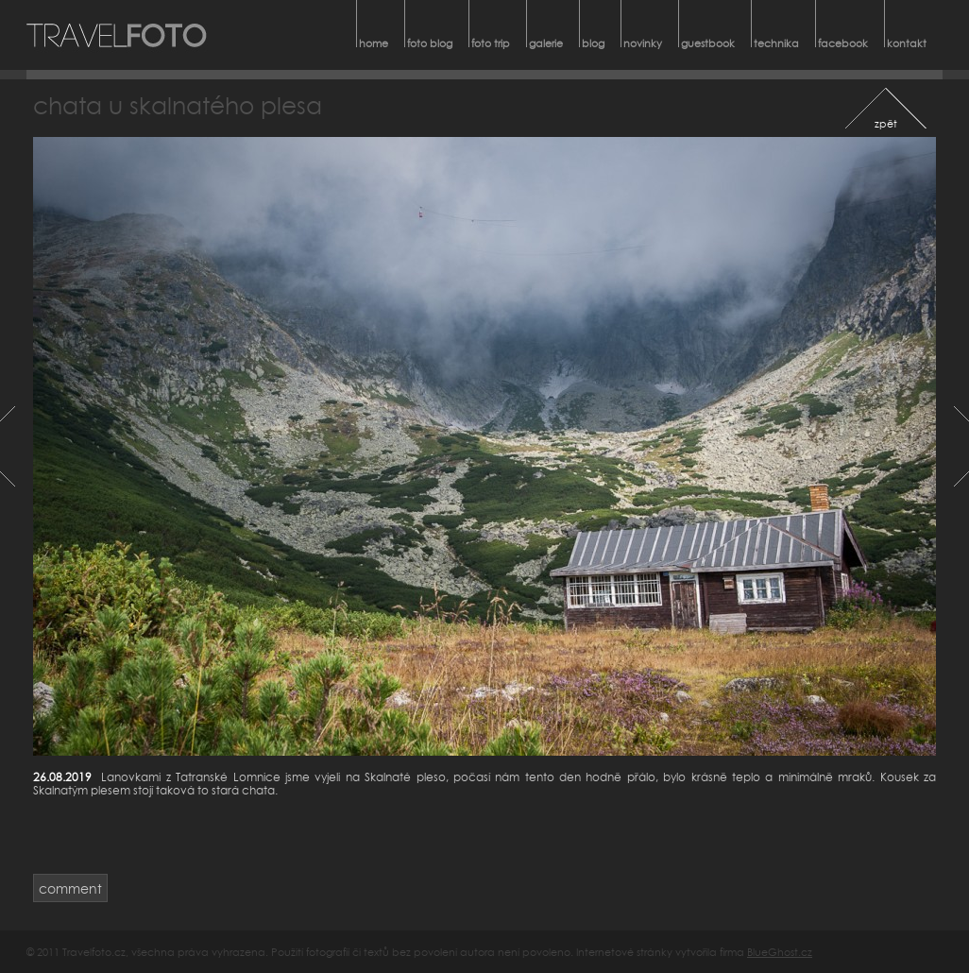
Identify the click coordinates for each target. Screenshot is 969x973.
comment (70, 888)
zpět (886, 123)
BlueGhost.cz (779, 952)
